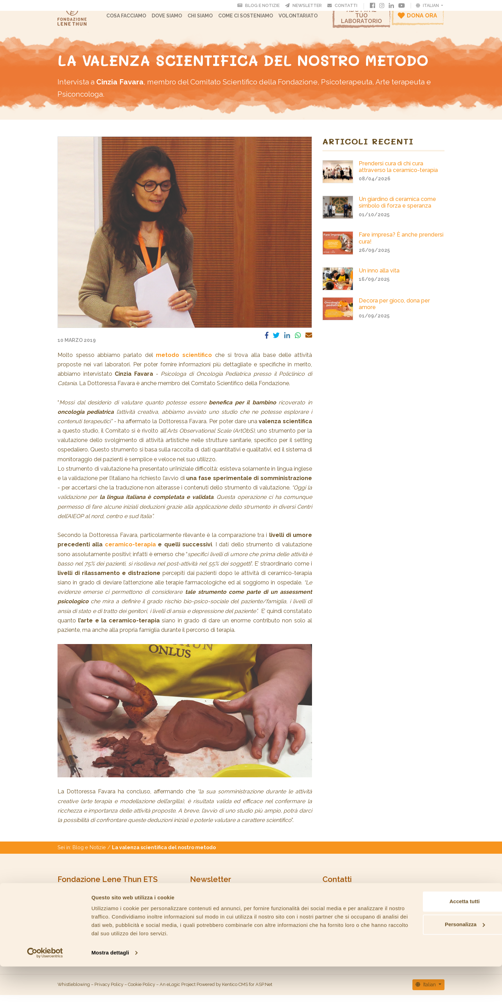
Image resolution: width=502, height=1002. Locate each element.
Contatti (344, 5)
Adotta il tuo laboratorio (361, 19)
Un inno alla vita (379, 277)
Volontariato (304, 19)
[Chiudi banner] (491, 929)
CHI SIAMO (206, 19)
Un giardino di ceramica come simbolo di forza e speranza (397, 209)
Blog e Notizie (89, 854)
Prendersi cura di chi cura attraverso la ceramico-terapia (398, 173)
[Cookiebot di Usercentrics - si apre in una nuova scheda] (45, 988)
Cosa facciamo (133, 19)
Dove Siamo (173, 19)
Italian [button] (428, 5)
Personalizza (426, 960)
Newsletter (306, 5)
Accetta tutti (426, 937)
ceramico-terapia (130, 551)
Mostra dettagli (110, 988)
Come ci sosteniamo (252, 19)
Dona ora (417, 18)
